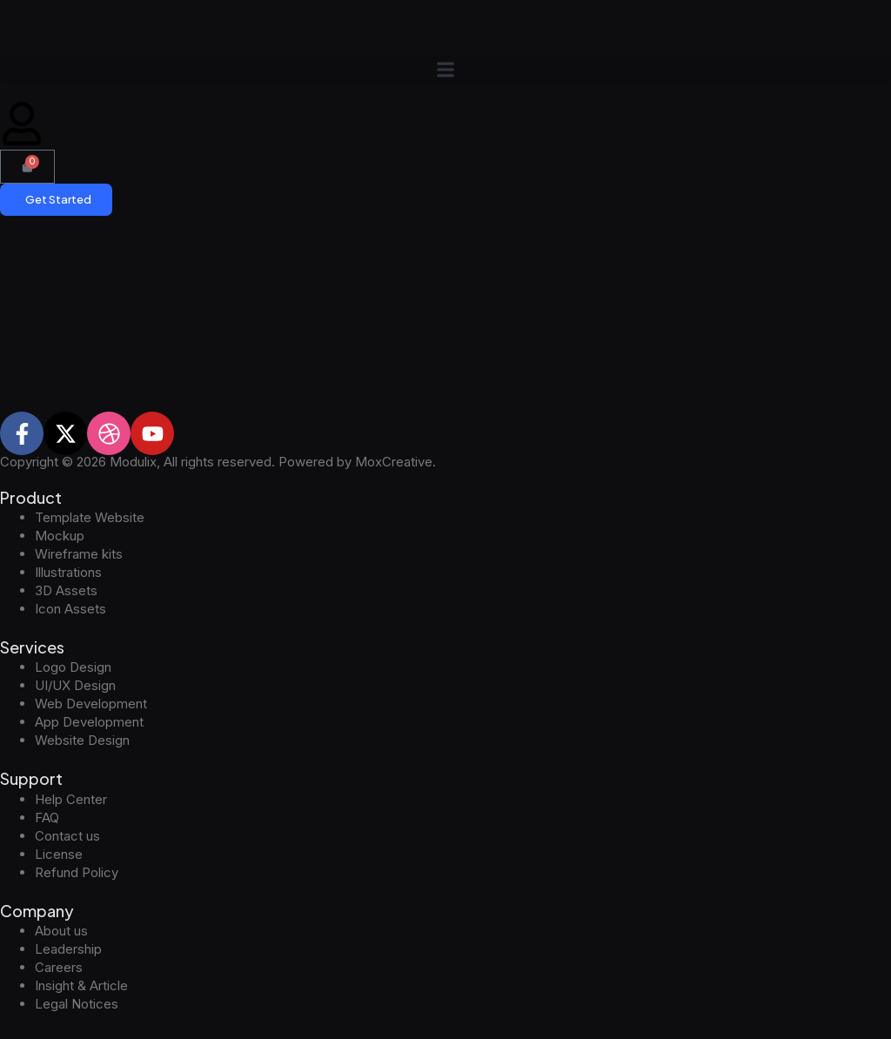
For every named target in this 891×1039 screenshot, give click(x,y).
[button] (445, 69)
